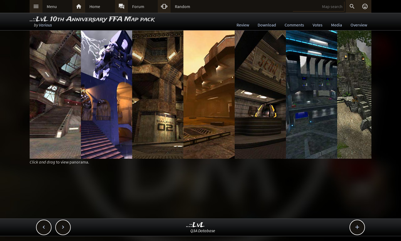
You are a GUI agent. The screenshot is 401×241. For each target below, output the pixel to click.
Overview (359, 25)
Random (182, 6)
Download (267, 25)
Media (336, 25)
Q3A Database (202, 230)
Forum (138, 6)
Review (243, 25)
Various (45, 25)
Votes (318, 25)
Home (94, 6)
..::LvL (196, 225)
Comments (294, 25)
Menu (52, 6)
